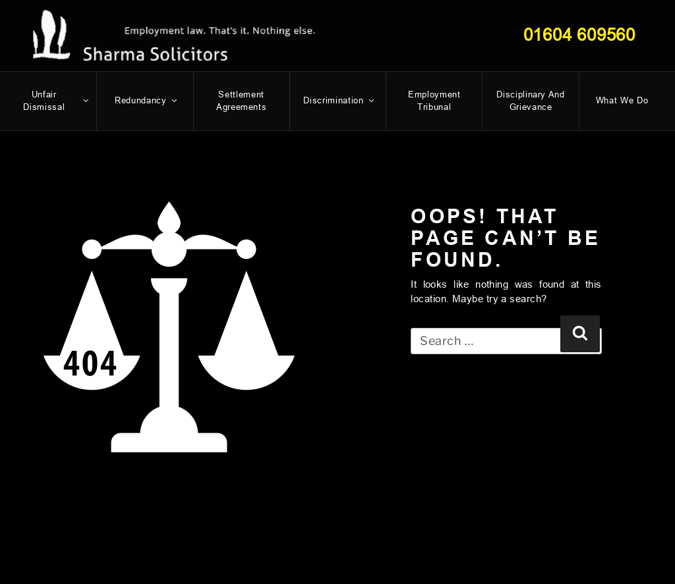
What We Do (622, 100)
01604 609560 (579, 35)
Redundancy (147, 100)
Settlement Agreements (241, 101)
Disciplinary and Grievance (530, 101)
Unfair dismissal (56, 101)
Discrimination (339, 100)
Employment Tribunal (434, 101)
